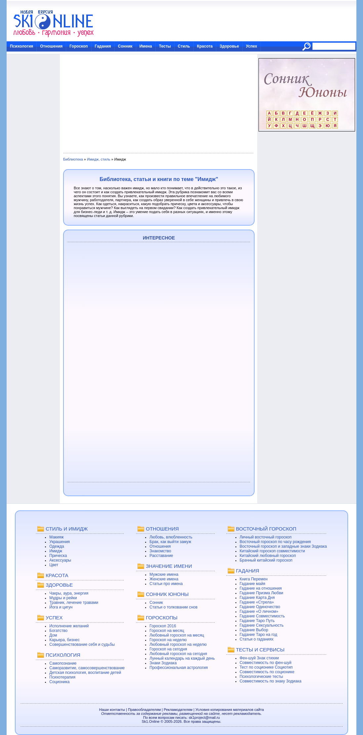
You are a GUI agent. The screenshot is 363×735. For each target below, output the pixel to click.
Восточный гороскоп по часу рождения (275, 541)
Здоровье (229, 46)
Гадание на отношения (261, 588)
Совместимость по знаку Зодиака (271, 681)
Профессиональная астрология (178, 667)
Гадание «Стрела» (257, 602)
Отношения (51, 46)
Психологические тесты (261, 676)
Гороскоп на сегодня (168, 649)
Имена (146, 46)
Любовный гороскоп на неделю (178, 644)
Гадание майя (252, 583)
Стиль (184, 46)
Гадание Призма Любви (261, 593)
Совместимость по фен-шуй (266, 662)
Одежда (56, 546)
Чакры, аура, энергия (68, 593)
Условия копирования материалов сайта (229, 710)
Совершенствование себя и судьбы (82, 644)
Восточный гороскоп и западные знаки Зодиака (283, 546)
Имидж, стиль (98, 159)
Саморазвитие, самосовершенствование (87, 668)
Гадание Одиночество (260, 607)
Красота (205, 46)
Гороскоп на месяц (166, 630)
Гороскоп (78, 46)
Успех (251, 46)
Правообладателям (144, 710)
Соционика (59, 682)
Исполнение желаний (69, 626)
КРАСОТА (57, 575)
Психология (21, 46)
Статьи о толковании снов (173, 607)
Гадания (103, 46)
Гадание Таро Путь (257, 620)
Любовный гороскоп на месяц (176, 635)
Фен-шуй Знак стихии (259, 658)
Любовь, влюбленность (170, 537)
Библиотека (73, 159)
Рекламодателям (178, 710)
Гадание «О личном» (259, 611)
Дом (53, 635)
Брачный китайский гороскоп (266, 560)
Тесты (165, 46)
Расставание (161, 555)
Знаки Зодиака (163, 663)
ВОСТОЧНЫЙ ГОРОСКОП (266, 529)
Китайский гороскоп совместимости (272, 551)
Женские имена (163, 579)
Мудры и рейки (63, 598)
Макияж (56, 537)
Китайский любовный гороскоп (268, 555)
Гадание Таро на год (258, 634)
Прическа (58, 555)
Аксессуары (60, 560)
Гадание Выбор (254, 630)
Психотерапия (62, 677)
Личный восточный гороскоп (266, 537)
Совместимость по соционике (267, 672)
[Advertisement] (158, 103)
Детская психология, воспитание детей (85, 672)
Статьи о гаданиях (257, 639)
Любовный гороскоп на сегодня (178, 653)
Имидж (55, 551)
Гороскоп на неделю (168, 640)
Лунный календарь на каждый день (182, 658)
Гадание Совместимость (262, 616)
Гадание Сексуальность (262, 625)
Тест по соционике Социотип (266, 667)
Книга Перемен (254, 579)
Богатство (58, 630)
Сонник (125, 46)
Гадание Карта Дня (257, 597)
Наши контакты (112, 710)
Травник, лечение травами (73, 602)
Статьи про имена (165, 583)
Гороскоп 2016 (162, 626)
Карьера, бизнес (64, 640)
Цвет (53, 565)
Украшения (59, 541)
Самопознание (62, 663)
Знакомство (160, 551)
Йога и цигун (60, 607)
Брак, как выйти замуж (170, 541)
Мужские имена (163, 574)
